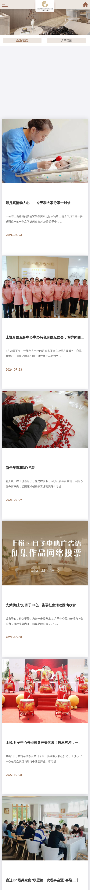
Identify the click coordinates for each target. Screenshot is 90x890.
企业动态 (22, 40)
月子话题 (66, 40)
